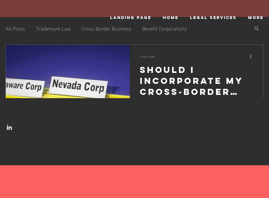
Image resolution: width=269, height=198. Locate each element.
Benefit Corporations (164, 28)
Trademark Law (53, 28)
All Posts (15, 28)
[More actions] (252, 56)
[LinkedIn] (9, 127)
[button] (256, 29)
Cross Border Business (106, 28)
